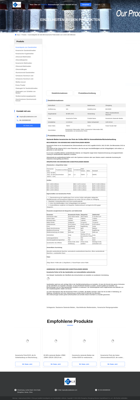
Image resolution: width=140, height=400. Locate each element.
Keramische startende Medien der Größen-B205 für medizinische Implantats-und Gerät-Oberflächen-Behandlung (83, 356)
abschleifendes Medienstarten (86, 307)
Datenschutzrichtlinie (24, 398)
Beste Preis (97, 84)
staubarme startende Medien (65, 307)
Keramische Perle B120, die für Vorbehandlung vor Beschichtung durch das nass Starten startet (26, 356)
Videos (62, 4)
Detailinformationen (59, 93)
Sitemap (14, 398)
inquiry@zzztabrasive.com (28, 116)
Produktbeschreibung (87, 93)
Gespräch (85, 4)
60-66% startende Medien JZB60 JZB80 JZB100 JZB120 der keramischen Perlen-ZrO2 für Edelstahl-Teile (54, 356)
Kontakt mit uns (71, 4)
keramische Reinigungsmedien (107, 307)
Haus (31, 4)
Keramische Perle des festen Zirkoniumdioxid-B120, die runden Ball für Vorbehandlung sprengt (112, 356)
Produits (44, 4)
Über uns (37, 4)
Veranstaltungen (53, 4)
